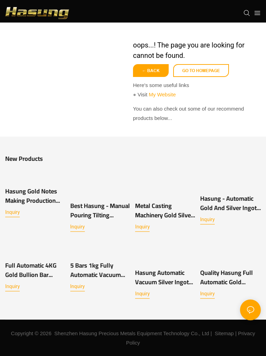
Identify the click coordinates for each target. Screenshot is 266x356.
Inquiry (12, 212)
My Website (162, 94)
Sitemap (224, 333)
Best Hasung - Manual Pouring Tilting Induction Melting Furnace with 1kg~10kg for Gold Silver (100, 210)
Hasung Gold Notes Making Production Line (31, 195)
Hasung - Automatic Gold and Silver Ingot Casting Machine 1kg (228, 203)
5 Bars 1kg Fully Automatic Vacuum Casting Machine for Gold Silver (97, 270)
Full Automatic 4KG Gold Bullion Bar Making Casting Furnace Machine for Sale (32, 270)
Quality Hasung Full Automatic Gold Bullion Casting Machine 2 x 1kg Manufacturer (226, 277)
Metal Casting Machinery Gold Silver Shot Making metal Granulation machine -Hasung (164, 210)
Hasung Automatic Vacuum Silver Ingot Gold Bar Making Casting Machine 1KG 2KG (163, 277)
